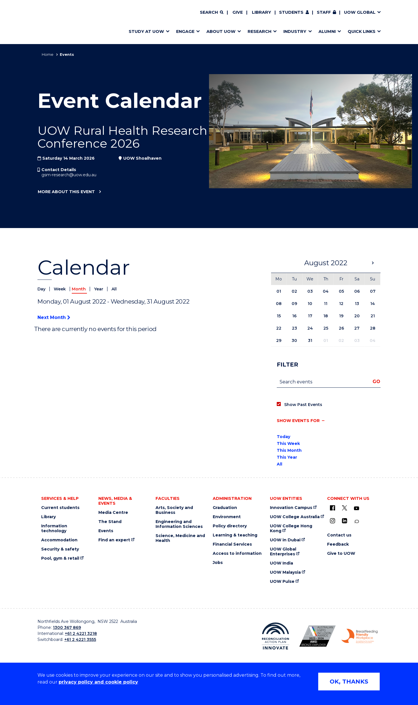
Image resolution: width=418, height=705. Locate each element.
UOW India (281, 563)
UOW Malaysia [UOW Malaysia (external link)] (285, 572)
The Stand (110, 521)
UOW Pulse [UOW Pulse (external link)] (282, 581)
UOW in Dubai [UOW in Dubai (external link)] (285, 540)
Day (42, 289)
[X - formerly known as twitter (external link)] (344, 507)
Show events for (298, 420)
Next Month (53, 317)
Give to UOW (341, 553)
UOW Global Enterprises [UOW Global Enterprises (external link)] (283, 552)
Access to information (237, 553)
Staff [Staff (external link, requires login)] (324, 12)
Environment (227, 516)
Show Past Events (303, 404)
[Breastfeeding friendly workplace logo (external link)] (359, 636)
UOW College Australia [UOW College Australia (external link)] (295, 516)
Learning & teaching (235, 535)
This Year (287, 457)
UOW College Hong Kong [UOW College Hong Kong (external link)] (291, 528)
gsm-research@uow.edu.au (68, 174)
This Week (288, 443)
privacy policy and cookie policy (98, 682)
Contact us (339, 535)
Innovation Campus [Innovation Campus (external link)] (291, 507)
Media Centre (113, 512)
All (114, 289)
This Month (289, 450)
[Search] (211, 13)
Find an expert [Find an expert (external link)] (114, 540)
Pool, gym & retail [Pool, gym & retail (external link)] (60, 558)
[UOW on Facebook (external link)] (332, 507)
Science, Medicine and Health (180, 538)
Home (47, 54)
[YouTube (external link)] (356, 508)
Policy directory (230, 526)
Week (60, 289)
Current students (60, 507)
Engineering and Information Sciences (179, 524)
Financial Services (232, 544)
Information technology (54, 528)
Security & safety (60, 549)
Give (237, 12)
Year (99, 289)
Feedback (338, 544)
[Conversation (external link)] (356, 521)
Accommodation (59, 540)
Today (283, 436)
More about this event (66, 192)
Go (376, 381)
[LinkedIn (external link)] (344, 520)
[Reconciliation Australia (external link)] (275, 636)
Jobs (218, 562)
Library (261, 12)
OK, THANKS (349, 681)
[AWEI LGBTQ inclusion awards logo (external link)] (317, 636)
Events (105, 530)
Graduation (225, 507)
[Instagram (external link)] (332, 520)
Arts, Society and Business (174, 510)
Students (291, 12)
